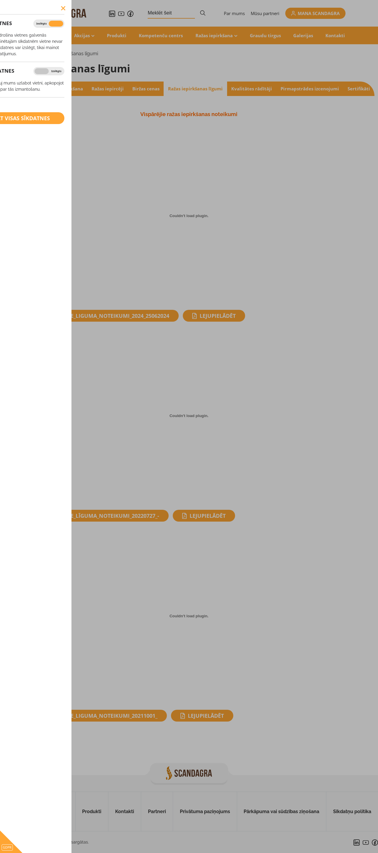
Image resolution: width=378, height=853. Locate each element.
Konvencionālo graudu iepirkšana (45, 89)
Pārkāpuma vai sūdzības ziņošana (281, 811)
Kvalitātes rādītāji (251, 89)
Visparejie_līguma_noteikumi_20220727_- (102, 515)
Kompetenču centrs (161, 35)
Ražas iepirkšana (214, 35)
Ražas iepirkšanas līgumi (71, 53)
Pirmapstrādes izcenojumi (310, 89)
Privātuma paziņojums (205, 811)
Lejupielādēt (218, 315)
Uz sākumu (19, 811)
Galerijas (303, 35)
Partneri (157, 811)
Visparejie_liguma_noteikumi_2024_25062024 (107, 315)
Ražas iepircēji (108, 89)
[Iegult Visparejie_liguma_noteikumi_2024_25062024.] (189, 216)
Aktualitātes (48, 35)
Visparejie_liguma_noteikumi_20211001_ (101, 715)
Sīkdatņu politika (352, 811)
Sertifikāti (359, 89)
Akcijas (82, 35)
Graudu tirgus (265, 35)
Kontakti (335, 35)
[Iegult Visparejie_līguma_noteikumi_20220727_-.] (189, 415)
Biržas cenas (145, 89)
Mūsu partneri (265, 13)
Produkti (116, 35)
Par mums (234, 13)
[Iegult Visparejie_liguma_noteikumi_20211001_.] (189, 615)
